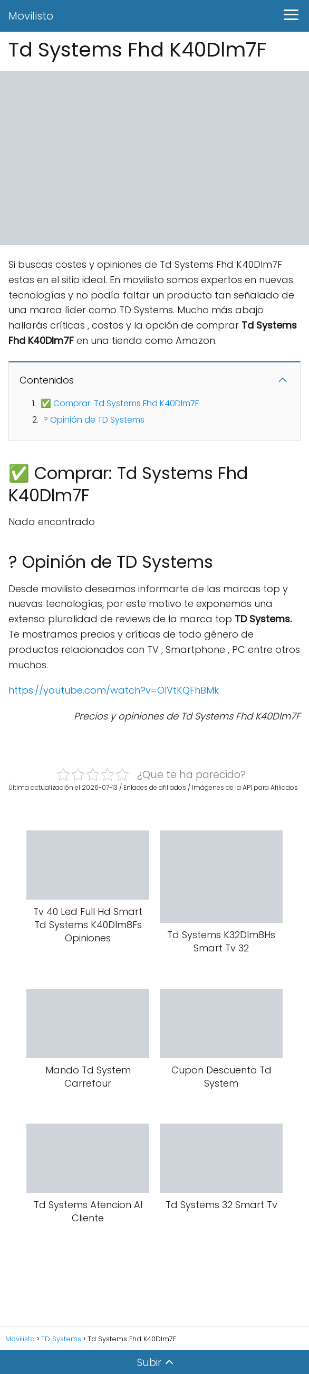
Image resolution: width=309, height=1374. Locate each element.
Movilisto (30, 15)
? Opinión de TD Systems (93, 420)
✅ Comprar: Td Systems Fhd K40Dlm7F (120, 403)
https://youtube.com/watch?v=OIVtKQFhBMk (113, 690)
